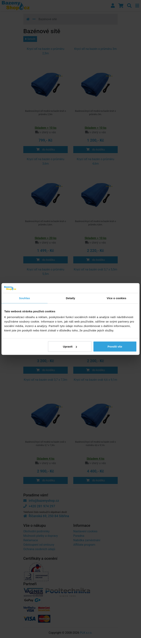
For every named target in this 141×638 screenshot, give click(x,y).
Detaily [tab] (70, 298)
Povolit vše (115, 346)
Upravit (70, 346)
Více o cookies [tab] (116, 298)
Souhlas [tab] (24, 298)
